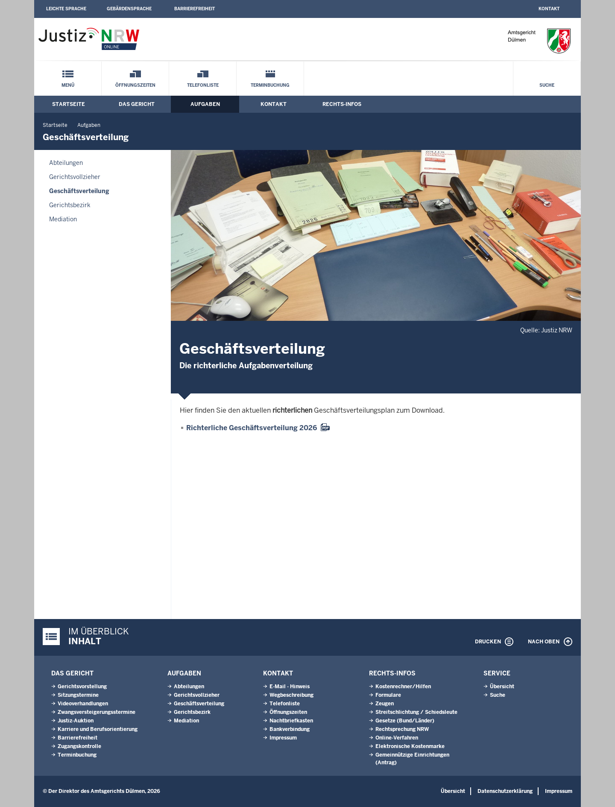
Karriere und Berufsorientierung (98, 729)
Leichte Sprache (66, 9)
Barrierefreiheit (194, 9)
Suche (546, 85)
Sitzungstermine (78, 695)
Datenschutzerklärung (505, 791)
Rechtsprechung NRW (402, 729)
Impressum (283, 737)
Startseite (68, 104)
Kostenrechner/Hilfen (403, 686)
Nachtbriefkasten (291, 720)
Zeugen (384, 703)
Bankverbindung (289, 729)
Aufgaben (205, 104)
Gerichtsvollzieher (74, 177)
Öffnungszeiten (135, 85)
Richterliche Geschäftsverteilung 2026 (251, 427)
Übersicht (502, 686)
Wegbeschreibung (291, 695)
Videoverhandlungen (83, 703)
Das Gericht (137, 104)
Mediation (63, 219)
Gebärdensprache (129, 9)
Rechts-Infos (341, 104)
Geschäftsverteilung (79, 191)
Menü (68, 85)
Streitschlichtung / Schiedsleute (416, 712)
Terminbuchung (270, 85)
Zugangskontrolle (79, 746)
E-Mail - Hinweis (289, 686)
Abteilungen (66, 163)
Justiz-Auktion (76, 720)
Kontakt (549, 9)
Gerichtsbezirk (70, 205)
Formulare (388, 695)
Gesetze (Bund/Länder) (404, 720)
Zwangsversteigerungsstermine (96, 712)
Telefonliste (203, 85)
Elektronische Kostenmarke (410, 746)
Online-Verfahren (396, 737)
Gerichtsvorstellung (82, 686)
